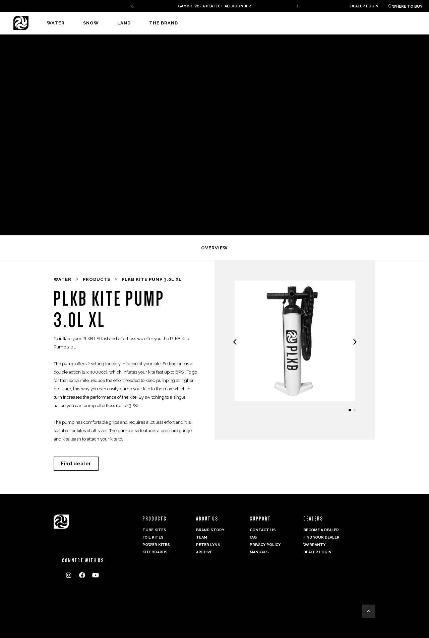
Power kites (156, 545)
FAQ (253, 537)
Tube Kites (154, 530)
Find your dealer (321, 537)
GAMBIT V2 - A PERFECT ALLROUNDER (214, 6)
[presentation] (131, 6)
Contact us (263, 530)
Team (201, 537)
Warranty (314, 545)
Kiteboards (155, 552)
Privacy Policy (265, 545)
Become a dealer (321, 530)
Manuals (259, 552)
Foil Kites (153, 537)
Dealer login (364, 6)
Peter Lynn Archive (208, 548)
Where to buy (405, 6)
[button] (350, 410)
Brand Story (210, 530)
